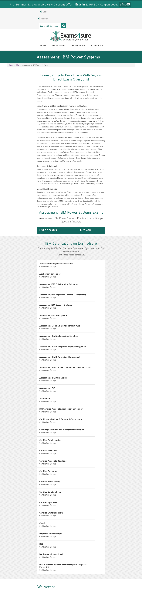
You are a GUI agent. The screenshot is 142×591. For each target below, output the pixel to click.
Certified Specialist (84, 422)
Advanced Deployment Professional (24, 252)
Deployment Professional (19, 469)
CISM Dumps (16, 569)
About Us (20, 583)
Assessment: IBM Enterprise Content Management (31, 314)
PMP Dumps (38, 569)
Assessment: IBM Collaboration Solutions (94, 299)
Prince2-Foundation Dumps (125, 570)
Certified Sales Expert (85, 407)
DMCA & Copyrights (85, 583)
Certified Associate (16, 391)
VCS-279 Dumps (38, 574)
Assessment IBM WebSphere (89, 283)
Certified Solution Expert (19, 422)
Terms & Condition (50, 583)
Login (11, 11)
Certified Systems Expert (19, 438)
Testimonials (111, 46)
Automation (80, 345)
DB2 (77, 453)
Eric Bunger (73, 548)
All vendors (92, 46)
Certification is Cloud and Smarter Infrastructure (30, 376)
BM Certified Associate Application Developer (29, 361)
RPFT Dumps (82, 569)
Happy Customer (74, 553)
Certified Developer (17, 407)
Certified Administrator (86, 376)
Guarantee (129, 46)
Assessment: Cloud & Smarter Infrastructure (28, 299)
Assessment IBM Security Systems (24, 283)
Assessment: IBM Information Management (95, 314)
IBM (17, 68)
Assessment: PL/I (16, 345)
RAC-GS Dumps (60, 569)
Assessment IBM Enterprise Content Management (98, 268)
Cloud (78, 438)
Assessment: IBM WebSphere (89, 330)
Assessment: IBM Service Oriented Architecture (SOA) (33, 330)
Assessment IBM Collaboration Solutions (27, 268)
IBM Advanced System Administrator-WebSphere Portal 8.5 (103, 469)
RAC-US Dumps (104, 569)
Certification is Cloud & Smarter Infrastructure (96, 361)
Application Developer (85, 252)
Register (10, 18)
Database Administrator (19, 453)
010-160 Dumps (16, 574)
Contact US (67, 583)
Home (76, 46)
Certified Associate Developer (89, 391)
